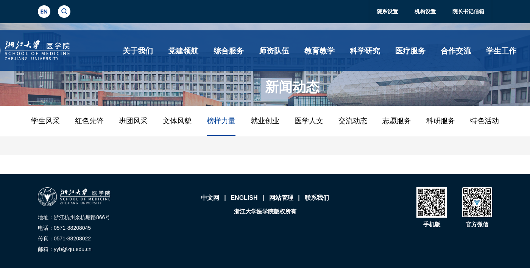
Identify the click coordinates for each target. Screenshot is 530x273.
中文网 (210, 198)
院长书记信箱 (468, 11)
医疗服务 (410, 51)
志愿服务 (396, 121)
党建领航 (183, 51)
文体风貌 (177, 121)
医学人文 (309, 121)
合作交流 (456, 51)
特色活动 (484, 121)
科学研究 (365, 51)
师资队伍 (274, 51)
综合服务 (229, 51)
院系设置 (387, 11)
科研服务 (440, 121)
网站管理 (281, 198)
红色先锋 (89, 121)
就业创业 (265, 121)
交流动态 (352, 121)
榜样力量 (221, 121)
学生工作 (501, 51)
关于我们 (138, 51)
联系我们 (317, 198)
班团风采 (133, 121)
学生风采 (45, 121)
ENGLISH (244, 198)
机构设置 (425, 11)
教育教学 (319, 51)
